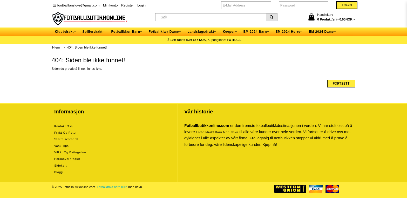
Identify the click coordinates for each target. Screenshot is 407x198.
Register (127, 5)
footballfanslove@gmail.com (76, 5)
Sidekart (60, 165)
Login (141, 5)
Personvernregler (67, 158)
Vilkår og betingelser (70, 152)
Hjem (56, 47)
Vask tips (61, 145)
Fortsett (341, 83)
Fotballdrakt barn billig (112, 187)
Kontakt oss (63, 126)
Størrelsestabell (66, 139)
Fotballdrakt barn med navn (217, 132)
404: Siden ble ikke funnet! (87, 47)
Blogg (58, 172)
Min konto (110, 5)
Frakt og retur (65, 132)
